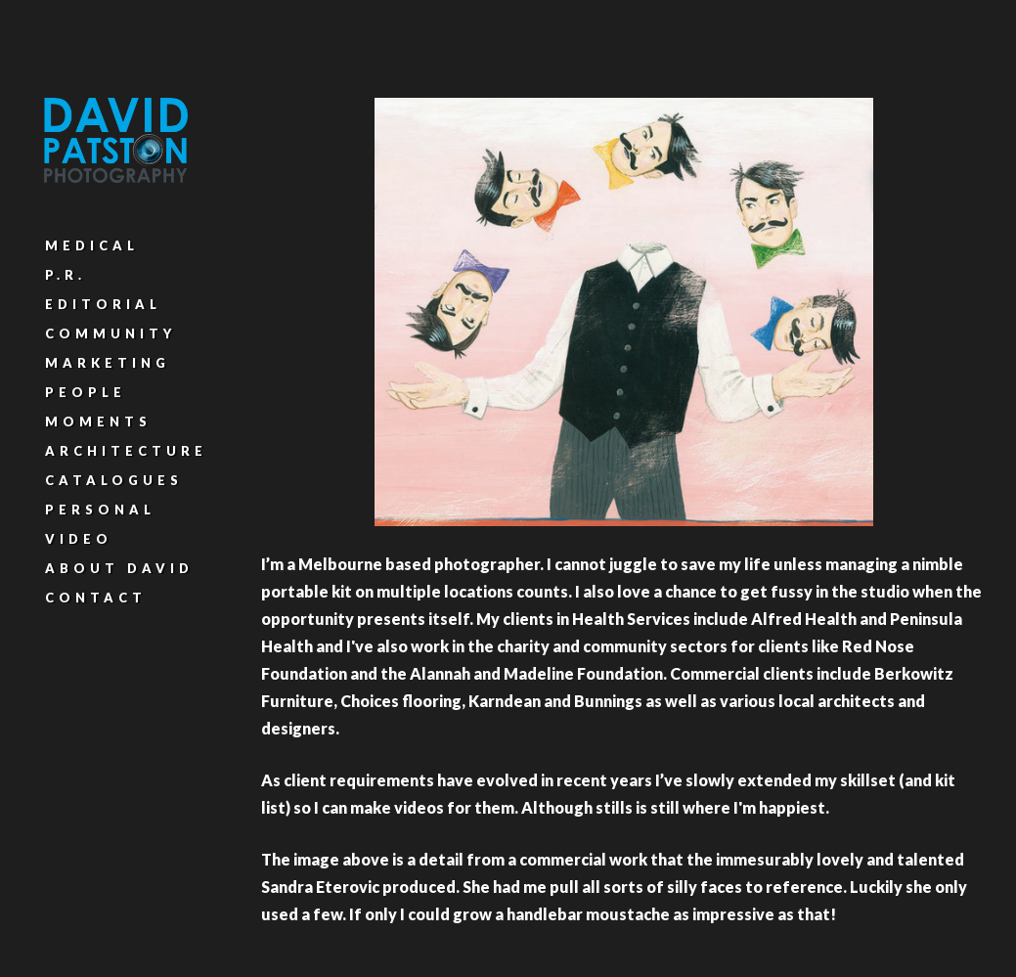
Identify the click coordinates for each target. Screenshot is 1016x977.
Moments (98, 421)
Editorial (103, 304)
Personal (100, 509)
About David (119, 568)
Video (78, 539)
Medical (92, 245)
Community (110, 333)
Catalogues (114, 480)
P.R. (65, 275)
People (85, 392)
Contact (96, 597)
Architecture (126, 451)
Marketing (107, 363)
